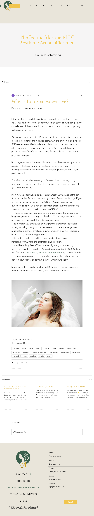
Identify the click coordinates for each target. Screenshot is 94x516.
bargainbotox (65, 352)
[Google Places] (20, 501)
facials (54, 348)
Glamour (46, 348)
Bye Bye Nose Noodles (76, 386)
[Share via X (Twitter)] (17, 363)
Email (51, 460)
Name (51, 453)
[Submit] (70, 502)
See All (90, 379)
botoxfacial (26, 352)
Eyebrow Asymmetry (44, 386)
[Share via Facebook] (12, 363)
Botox (24, 348)
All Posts (5, 82)
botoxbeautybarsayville (40, 352)
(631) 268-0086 (23, 481)
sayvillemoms (54, 352)
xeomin (41, 356)
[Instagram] (26, 501)
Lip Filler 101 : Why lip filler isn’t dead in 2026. (15, 387)
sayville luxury (71, 348)
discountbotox (77, 352)
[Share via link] (26, 363)
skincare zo (16, 352)
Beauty (38, 348)
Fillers (31, 348)
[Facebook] (23, 501)
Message (52, 483)
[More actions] (81, 95)
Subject (51, 476)
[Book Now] (14, 6)
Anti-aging (16, 348)
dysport (25, 356)
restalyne (33, 356)
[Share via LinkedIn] (22, 363)
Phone (51, 468)
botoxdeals (16, 356)
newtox (49, 356)
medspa (61, 348)
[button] (29, 6)
